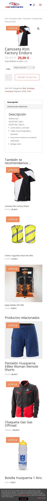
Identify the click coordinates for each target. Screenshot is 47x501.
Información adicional (17, 106)
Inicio (7, 18)
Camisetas (27, 18)
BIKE (24, 91)
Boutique (13, 18)
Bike (20, 18)
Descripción (12, 102)
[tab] (23, 102)
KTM (29, 91)
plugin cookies (42, 498)
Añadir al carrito (27, 77)
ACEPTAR (23, 499)
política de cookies (24, 495)
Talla (8, 69)
